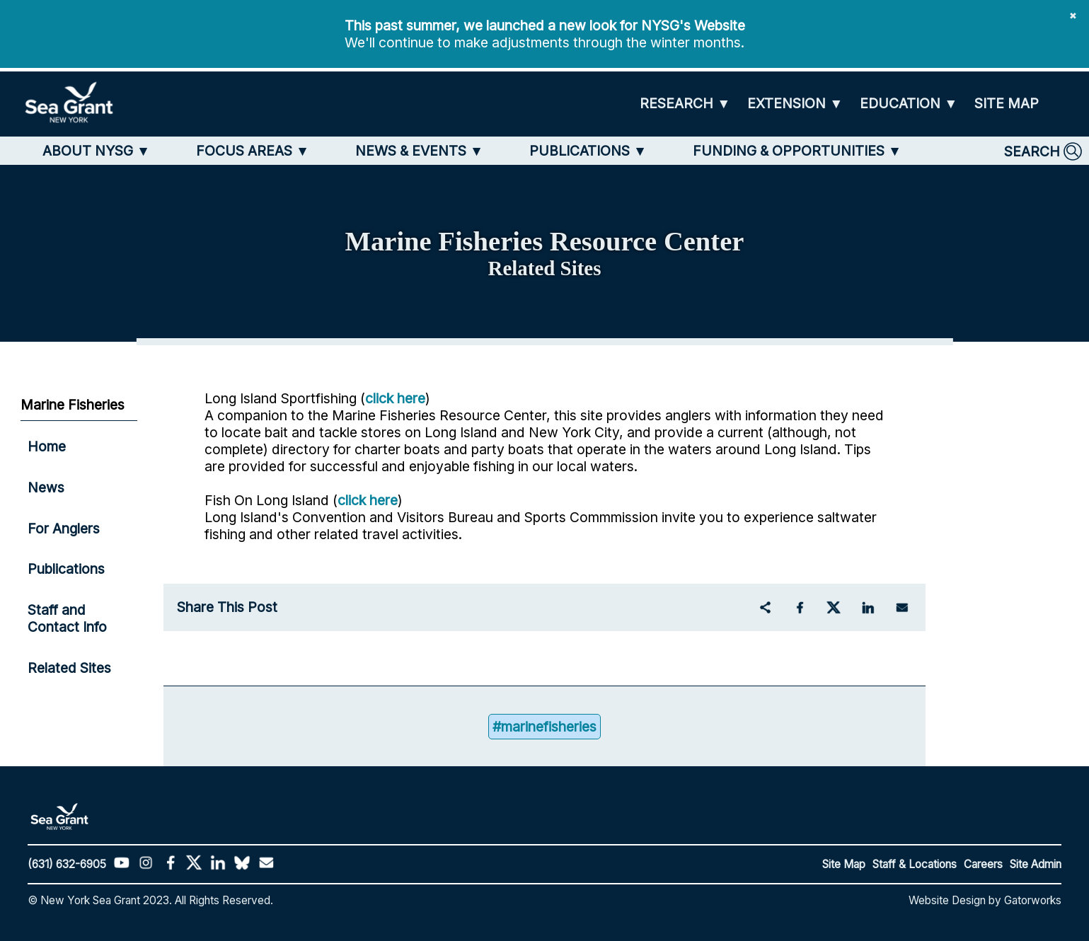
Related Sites (69, 667)
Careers (983, 864)
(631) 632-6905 (67, 864)
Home (47, 446)
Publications (66, 568)
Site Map (843, 864)
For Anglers (64, 528)
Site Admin (1035, 864)
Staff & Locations (914, 864)
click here (395, 398)
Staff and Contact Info (67, 618)
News (46, 487)
